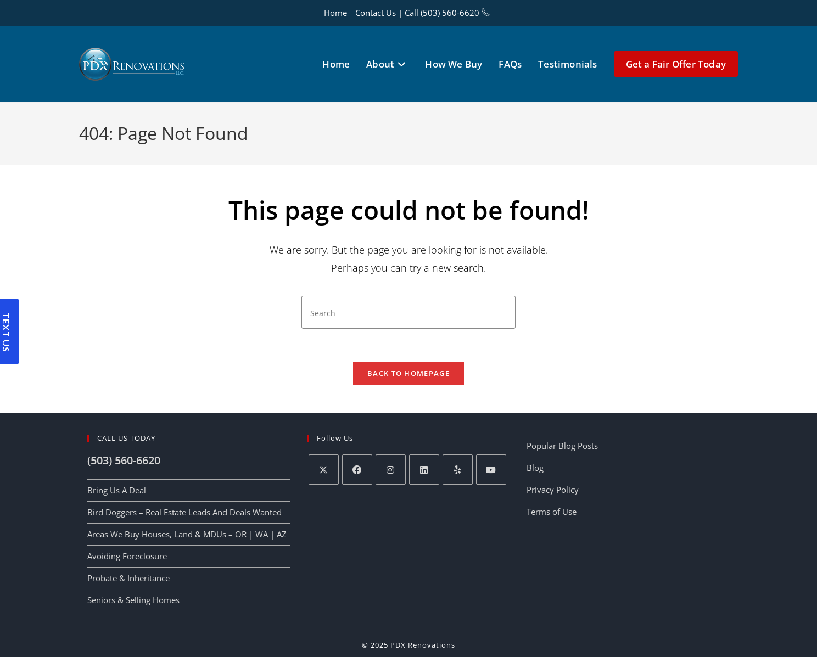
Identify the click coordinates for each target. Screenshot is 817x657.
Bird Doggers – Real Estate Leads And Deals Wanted (184, 512)
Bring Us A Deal (116, 490)
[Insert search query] (408, 312)
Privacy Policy (553, 489)
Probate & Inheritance (128, 577)
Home (335, 12)
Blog (535, 467)
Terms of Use (552, 511)
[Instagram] (391, 469)
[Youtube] (491, 469)
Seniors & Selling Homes (133, 599)
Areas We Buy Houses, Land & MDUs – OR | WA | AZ (187, 534)
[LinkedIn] (424, 469)
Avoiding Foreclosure (127, 556)
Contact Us (375, 12)
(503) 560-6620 (450, 12)
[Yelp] (458, 469)
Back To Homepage (408, 373)
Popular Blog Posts (562, 445)
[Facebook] (357, 469)
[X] (324, 469)
